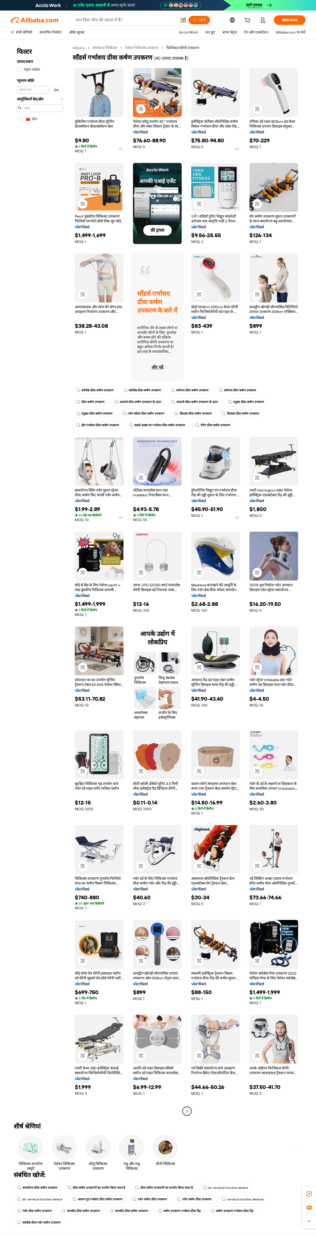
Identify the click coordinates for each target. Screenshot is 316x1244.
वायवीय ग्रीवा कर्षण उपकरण (81, 1211)
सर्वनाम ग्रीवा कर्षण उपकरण (190, 390)
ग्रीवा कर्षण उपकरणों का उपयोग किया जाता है (96, 1188)
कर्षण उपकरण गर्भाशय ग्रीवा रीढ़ (179, 1211)
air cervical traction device (225, 1188)
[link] (309, 1194)
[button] (141, 109)
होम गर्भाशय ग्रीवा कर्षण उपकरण (97, 425)
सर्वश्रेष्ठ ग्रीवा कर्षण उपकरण (94, 390)
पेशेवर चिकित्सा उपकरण (141, 48)
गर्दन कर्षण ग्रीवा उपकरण (149, 1199)
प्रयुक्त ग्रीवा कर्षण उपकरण (246, 402)
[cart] (248, 21)
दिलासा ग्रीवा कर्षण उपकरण (193, 413)
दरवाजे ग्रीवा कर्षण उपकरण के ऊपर (138, 402)
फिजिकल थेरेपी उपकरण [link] (182, 48)
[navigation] (40, 580)
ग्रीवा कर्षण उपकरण (90, 402)
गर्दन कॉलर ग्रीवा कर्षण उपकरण (143, 413)
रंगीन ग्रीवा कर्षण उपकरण (212, 425)
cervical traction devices (242, 1199)
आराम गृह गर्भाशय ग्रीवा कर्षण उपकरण (97, 1199)
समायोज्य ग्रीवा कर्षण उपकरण (37, 1188)
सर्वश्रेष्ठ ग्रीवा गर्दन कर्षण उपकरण (39, 1222)
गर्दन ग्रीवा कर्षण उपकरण (34, 1211)
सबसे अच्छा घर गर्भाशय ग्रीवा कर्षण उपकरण (157, 425)
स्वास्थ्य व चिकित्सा (104, 48)
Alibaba (79, 48)
